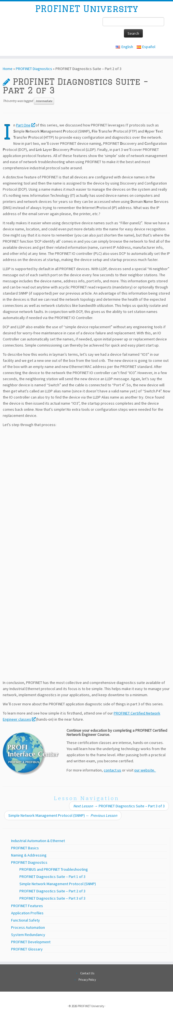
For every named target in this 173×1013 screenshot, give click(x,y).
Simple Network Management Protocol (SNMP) (62, 815)
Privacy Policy (87, 980)
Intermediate (44, 101)
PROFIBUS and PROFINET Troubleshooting (53, 869)
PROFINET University (86, 8)
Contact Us (87, 973)
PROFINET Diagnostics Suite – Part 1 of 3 (52, 876)
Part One (25, 125)
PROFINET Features (27, 905)
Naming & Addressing (29, 855)
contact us (112, 770)
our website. (145, 770)
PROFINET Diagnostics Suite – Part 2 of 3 (52, 890)
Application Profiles (27, 912)
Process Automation (28, 927)
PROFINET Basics (25, 847)
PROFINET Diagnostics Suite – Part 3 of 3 (119, 805)
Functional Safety (25, 920)
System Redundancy (28, 934)
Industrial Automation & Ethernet (38, 840)
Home (7, 68)
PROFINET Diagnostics (34, 68)
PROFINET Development (30, 941)
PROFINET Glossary (27, 949)
